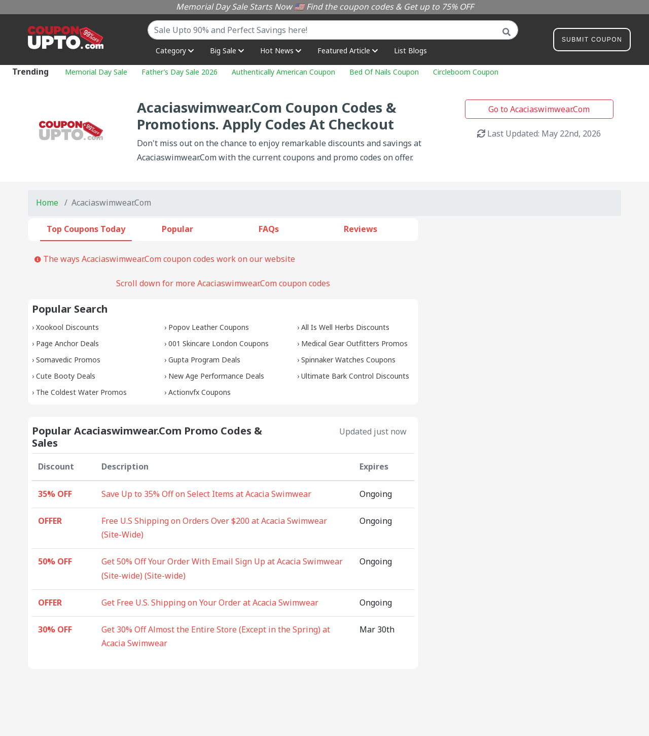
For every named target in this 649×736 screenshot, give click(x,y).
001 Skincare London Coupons (218, 343)
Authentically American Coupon (283, 72)
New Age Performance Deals (216, 376)
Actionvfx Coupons (199, 392)
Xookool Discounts (67, 327)
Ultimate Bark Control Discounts (355, 376)
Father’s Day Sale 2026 (179, 72)
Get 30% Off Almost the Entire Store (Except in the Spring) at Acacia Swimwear (215, 636)
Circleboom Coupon (465, 72)
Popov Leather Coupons (208, 327)
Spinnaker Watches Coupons (348, 359)
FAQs (269, 229)
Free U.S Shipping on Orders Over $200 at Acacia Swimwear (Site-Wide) (214, 528)
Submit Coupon (592, 41)
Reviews (360, 229)
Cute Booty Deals (65, 376)
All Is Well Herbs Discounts (345, 327)
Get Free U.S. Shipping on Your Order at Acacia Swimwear (209, 602)
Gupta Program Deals (204, 359)
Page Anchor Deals (67, 343)
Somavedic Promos (68, 359)
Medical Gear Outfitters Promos (354, 343)
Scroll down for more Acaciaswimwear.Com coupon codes (223, 283)
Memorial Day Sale (96, 72)
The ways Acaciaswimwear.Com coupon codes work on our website (164, 258)
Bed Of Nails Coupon (384, 72)
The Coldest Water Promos (81, 392)
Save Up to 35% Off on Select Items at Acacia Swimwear (206, 493)
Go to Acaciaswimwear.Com (539, 109)
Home (47, 202)
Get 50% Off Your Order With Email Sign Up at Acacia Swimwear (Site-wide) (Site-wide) (222, 568)
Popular (177, 229)
